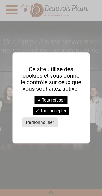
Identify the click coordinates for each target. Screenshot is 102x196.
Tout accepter (51, 111)
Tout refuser (51, 100)
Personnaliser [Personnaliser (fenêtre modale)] (40, 122)
